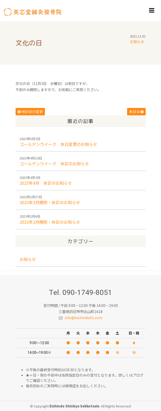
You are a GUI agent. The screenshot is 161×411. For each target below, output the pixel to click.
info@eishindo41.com (83, 317)
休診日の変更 (30, 111)
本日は (136, 111)
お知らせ (137, 41)
